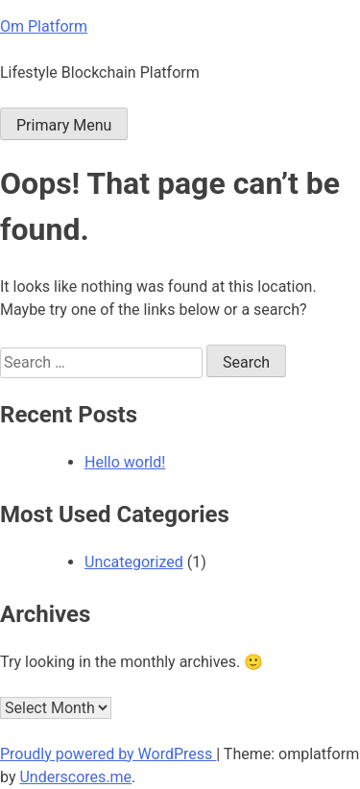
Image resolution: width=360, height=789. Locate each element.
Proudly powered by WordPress (108, 754)
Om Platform (43, 26)
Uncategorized (133, 562)
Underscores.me (75, 777)
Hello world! (124, 462)
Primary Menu (63, 125)
